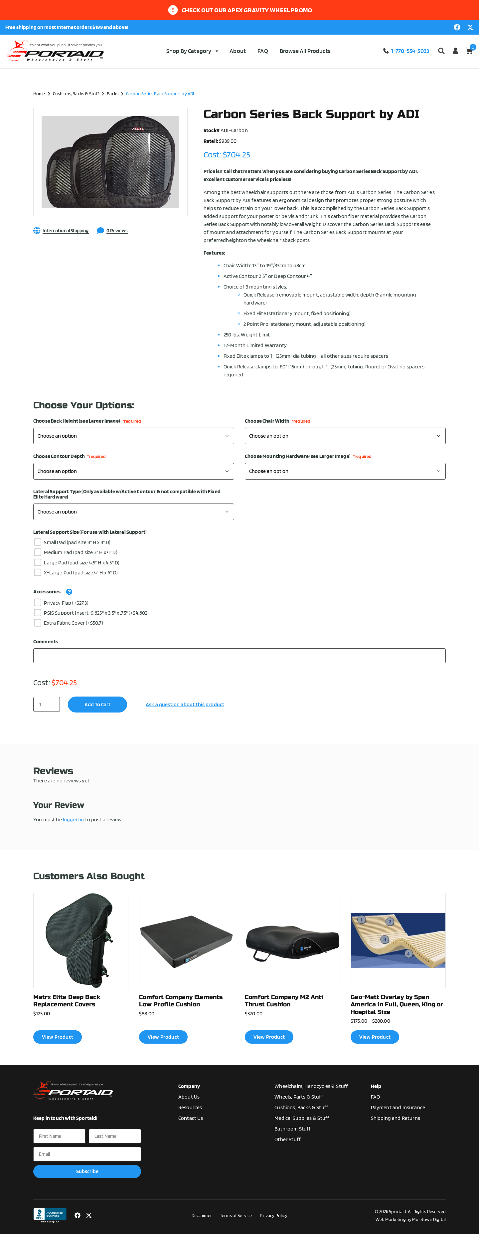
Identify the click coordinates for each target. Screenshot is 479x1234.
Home (39, 93)
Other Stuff (287, 1139)
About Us (189, 1097)
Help (376, 1086)
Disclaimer (202, 1215)
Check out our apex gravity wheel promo (247, 10)
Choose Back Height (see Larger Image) (87, 421)
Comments (45, 641)
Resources (190, 1107)
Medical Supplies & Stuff (301, 1118)
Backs (112, 93)
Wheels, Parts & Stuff (298, 1097)
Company (189, 1086)
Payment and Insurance (398, 1107)
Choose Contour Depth (69, 456)
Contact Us (190, 1118)
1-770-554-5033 (406, 50)
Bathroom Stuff (292, 1129)
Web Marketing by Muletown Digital (411, 1219)
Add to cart (97, 704)
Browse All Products (305, 50)
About (238, 50)
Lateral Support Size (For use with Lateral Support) (90, 532)
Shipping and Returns (395, 1118)
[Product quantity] (46, 704)
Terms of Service (236, 1215)
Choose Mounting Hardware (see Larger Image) (308, 456)
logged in (73, 819)
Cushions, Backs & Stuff (76, 93)
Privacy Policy (273, 1215)
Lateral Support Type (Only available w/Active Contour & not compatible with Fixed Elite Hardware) (127, 494)
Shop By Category (192, 50)
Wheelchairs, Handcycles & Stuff (311, 1086)
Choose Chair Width (277, 421)
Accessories (47, 591)
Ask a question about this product (185, 704)
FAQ (262, 50)
